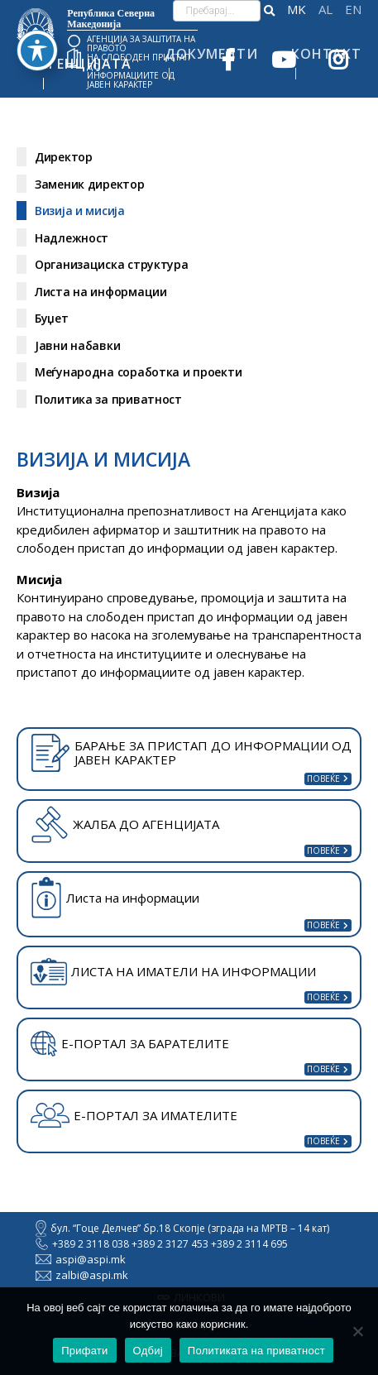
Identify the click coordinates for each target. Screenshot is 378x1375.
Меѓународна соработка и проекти (138, 372)
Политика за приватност (108, 399)
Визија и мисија (80, 210)
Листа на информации (101, 291)
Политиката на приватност (256, 1350)
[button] (269, 11)
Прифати (84, 1350)
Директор (64, 157)
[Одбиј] (357, 1331)
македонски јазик (296, 9)
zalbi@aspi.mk (82, 1274)
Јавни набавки (77, 345)
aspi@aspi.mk (81, 1259)
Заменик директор (90, 184)
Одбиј (148, 1350)
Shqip (325, 9)
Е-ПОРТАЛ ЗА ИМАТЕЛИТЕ (134, 1115)
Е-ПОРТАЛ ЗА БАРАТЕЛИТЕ (130, 1044)
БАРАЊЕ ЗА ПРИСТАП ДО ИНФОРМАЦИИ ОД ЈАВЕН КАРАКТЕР (191, 753)
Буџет (52, 318)
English (353, 9)
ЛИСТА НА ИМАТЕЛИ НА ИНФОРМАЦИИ (173, 972)
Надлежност (71, 238)
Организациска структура (112, 264)
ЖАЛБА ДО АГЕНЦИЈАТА (125, 824)
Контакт (326, 54)
